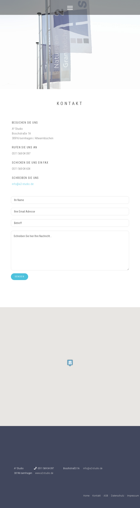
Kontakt (96, 495)
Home (86, 495)
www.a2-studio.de (44, 473)
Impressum (133, 495)
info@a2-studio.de (23, 184)
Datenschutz (117, 495)
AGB (106, 495)
